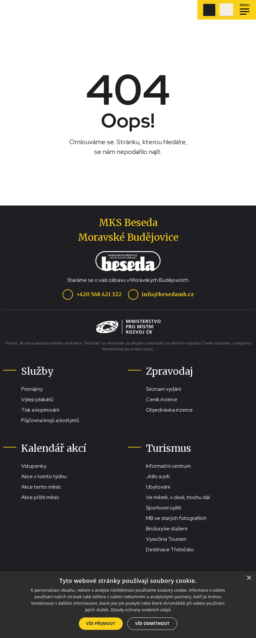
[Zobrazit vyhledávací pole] (209, 10)
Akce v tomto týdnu (44, 476)
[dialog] (128, 604)
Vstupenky (33, 466)
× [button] (248, 578)
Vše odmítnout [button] (152, 623)
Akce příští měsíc (40, 497)
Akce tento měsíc (41, 486)
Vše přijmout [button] (100, 623)
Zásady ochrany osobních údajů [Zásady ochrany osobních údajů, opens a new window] (141, 610)
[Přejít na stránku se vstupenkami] (226, 9)
